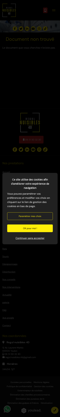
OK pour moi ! (30, 228)
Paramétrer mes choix (30, 216)
